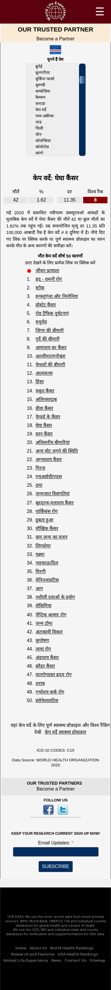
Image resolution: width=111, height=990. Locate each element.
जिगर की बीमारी (50, 330)
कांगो (39, 153)
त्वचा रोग (43, 648)
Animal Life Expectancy (25, 960)
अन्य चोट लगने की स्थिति (57, 450)
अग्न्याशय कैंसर (49, 459)
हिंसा (40, 381)
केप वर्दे (41, 110)
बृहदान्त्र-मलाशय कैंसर (55, 502)
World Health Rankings (72, 948)
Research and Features (32, 954)
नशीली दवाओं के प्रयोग (55, 597)
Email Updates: (54, 842)
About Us (38, 948)
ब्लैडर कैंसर (45, 666)
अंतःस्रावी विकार (49, 631)
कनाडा (40, 103)
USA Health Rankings (78, 954)
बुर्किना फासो (45, 79)
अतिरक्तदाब (46, 399)
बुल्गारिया (43, 72)
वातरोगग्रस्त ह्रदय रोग (54, 674)
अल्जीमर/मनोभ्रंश (50, 356)
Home (20, 948)
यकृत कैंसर (45, 390)
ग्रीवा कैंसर (44, 408)
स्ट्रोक (40, 287)
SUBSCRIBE (55, 866)
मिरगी (41, 571)
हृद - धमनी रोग (49, 279)
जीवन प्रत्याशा (47, 270)
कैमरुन (41, 97)
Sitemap (97, 960)
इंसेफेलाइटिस (47, 700)
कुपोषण (42, 640)
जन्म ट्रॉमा (44, 623)
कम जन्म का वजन (51, 536)
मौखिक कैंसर (47, 528)
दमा (39, 485)
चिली (39, 128)
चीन (39, 134)
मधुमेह (41, 321)
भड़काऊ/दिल (47, 562)
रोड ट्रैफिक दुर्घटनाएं (52, 313)
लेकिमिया (44, 605)
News (56, 960)
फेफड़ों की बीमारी (50, 364)
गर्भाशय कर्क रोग (50, 691)
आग (39, 588)
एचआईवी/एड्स (49, 476)
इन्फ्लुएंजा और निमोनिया (57, 296)
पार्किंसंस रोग (47, 511)
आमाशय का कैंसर (51, 347)
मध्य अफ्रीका (45, 116)
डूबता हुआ (44, 519)
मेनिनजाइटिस (47, 580)
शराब (40, 683)
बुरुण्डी (40, 85)
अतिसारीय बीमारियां (53, 442)
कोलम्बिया (43, 140)
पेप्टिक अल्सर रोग (51, 614)
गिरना (40, 468)
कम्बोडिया (43, 91)
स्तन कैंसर (44, 433)
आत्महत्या (44, 373)
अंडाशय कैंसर (47, 657)
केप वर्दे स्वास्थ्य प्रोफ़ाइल (65, 732)
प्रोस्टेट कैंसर (46, 304)
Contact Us (75, 960)
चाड (38, 122)
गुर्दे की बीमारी (47, 338)
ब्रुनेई (39, 66)
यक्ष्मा (40, 554)
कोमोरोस (42, 147)
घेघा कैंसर (44, 425)
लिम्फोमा (43, 545)
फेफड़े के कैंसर (48, 416)
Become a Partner (55, 38)
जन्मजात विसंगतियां (53, 493)
